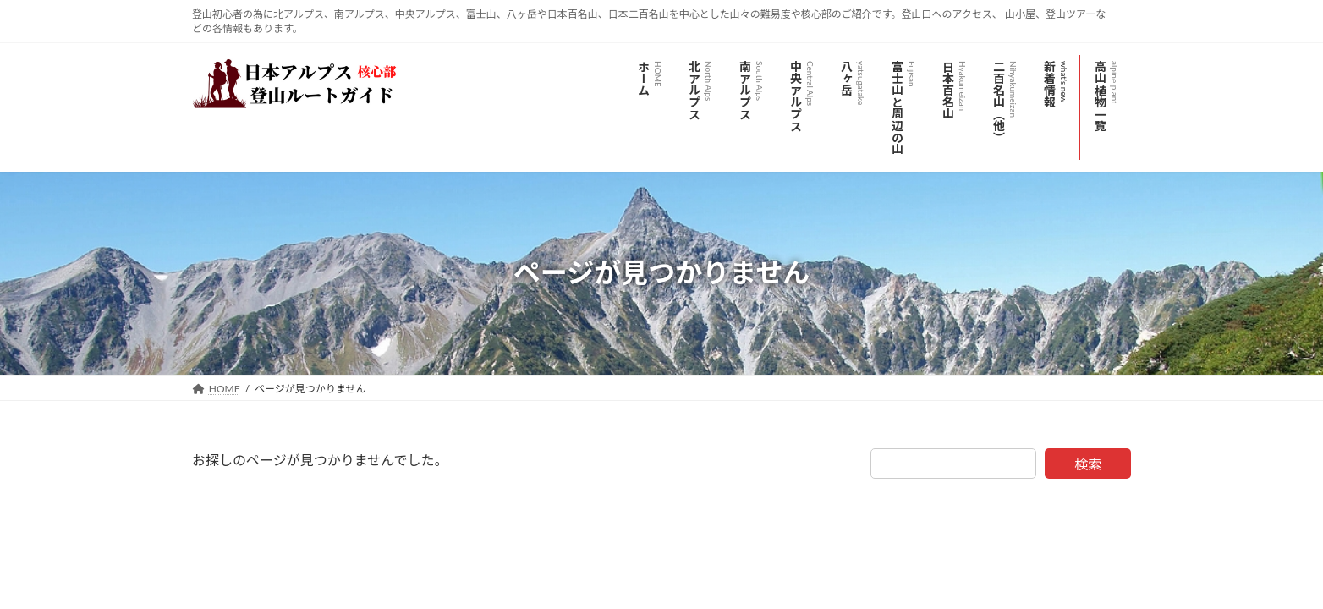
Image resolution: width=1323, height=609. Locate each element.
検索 (1087, 464)
